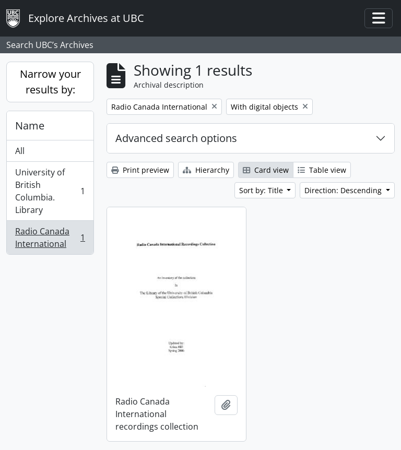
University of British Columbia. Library (50, 191)
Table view (322, 170)
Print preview (140, 170)
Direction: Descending (344, 190)
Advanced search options (176, 138)
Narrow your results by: (50, 82)
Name (29, 126)
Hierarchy (206, 170)
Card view (266, 170)
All (20, 151)
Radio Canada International (50, 238)
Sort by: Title (262, 190)
